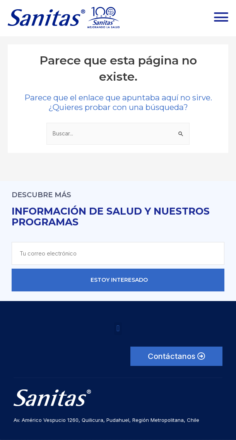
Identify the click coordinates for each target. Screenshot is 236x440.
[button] (117, 328)
